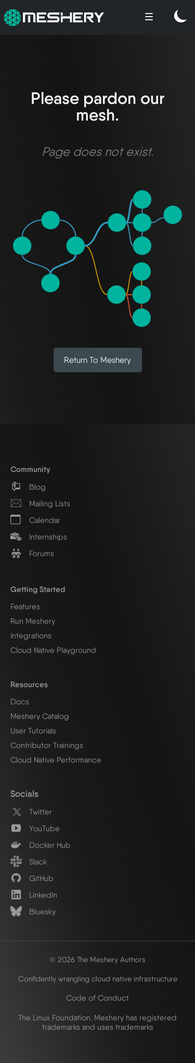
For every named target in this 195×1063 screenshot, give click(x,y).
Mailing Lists (40, 503)
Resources (29, 684)
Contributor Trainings (46, 745)
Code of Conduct (97, 998)
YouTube (35, 828)
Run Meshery (32, 621)
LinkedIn (33, 895)
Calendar (35, 520)
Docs (19, 701)
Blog (28, 487)
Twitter (31, 812)
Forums (32, 553)
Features (25, 606)
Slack (28, 862)
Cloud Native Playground (53, 650)
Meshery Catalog (39, 716)
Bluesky (33, 911)
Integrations (30, 635)
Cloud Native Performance (55, 760)
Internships (38, 537)
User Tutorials (33, 731)
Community (30, 469)
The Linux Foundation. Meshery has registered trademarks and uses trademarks (97, 1022)
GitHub (32, 878)
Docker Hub (40, 845)
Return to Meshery (97, 360)
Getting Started (37, 589)
